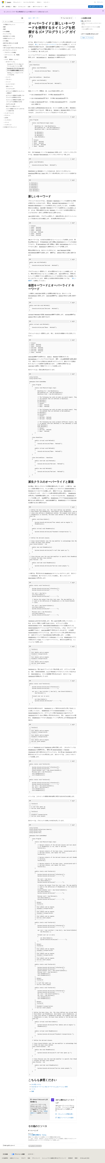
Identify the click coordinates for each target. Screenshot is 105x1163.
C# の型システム (36, 1084)
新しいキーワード (86, 21)
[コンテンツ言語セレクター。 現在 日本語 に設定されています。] (5, 1154)
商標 (76, 1158)
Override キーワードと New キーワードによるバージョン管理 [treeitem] (15, 65)
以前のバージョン (14, 1158)
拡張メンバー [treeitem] (9, 86)
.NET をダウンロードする (95, 6)
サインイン (100, 2)
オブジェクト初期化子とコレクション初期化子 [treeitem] (15, 92)
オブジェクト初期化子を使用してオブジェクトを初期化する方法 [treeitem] (15, 96)
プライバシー (35, 1158)
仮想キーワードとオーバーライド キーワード (91, 23)
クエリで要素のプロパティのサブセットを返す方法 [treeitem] (15, 109)
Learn (29, 18)
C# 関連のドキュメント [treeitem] (9, 24)
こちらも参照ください (87, 29)
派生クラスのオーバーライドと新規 (91, 27)
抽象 (32, 1091)
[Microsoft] (3, 2)
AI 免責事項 (5, 1158)
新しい (37, 44)
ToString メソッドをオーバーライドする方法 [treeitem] (15, 74)
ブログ (23, 1158)
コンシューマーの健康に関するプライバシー (53, 1158)
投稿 (29, 1158)
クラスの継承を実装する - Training (37, 1135)
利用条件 (70, 1158)
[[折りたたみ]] (22, 18)
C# (37, 18)
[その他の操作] (75, 18)
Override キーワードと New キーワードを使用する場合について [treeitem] (15, 69)
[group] (52, 426)
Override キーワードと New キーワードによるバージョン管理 (49, 1087)
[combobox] (13, 21)
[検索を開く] (95, 2)
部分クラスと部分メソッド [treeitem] (13, 106)
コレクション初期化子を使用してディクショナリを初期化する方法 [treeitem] (15, 101)
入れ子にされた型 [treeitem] (10, 104)
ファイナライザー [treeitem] (10, 88)
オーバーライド (51, 44)
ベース (33, 1089)
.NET (34, 18)
